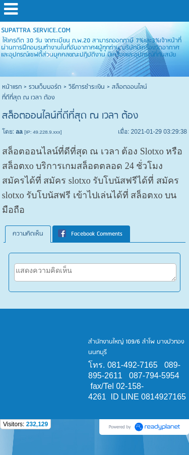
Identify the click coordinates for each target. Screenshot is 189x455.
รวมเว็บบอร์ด (45, 87)
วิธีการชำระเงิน (87, 87)
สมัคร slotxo (67, 181)
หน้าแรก (12, 87)
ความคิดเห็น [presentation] (28, 234)
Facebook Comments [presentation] (90, 234)
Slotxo (152, 151)
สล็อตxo (18, 166)
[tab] (28, 234)
